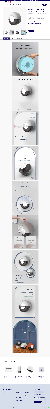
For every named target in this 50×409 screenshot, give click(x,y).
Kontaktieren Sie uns (42, 1)
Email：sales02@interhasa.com (38, 394)
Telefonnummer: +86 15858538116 (38, 392)
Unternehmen (19, 1)
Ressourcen (36, 1)
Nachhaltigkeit (27, 392)
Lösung (32, 1)
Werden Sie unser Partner (26, 1)
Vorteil (26, 394)
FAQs (25, 397)
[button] (26, 32)
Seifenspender (18, 392)
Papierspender (18, 394)
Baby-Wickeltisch (18, 397)
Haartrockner (18, 395)
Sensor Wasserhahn (19, 399)
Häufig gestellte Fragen (17, 38)
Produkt (14, 1)
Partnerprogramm (27, 399)
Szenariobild (7, 38)
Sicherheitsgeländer (19, 400)
